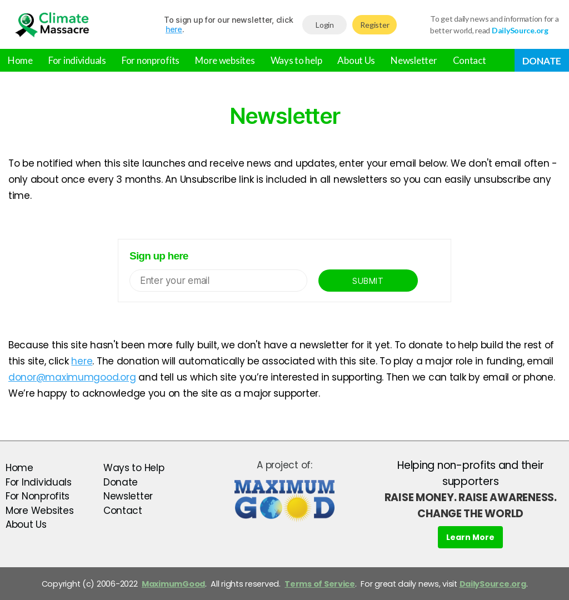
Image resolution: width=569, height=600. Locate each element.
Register (374, 24)
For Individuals (39, 482)
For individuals (77, 60)
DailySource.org (493, 583)
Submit (367, 281)
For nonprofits (150, 60)
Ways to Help (133, 467)
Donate (541, 61)
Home (20, 60)
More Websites (40, 510)
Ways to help (296, 60)
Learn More (470, 537)
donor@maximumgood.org (72, 377)
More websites (225, 60)
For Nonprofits (37, 496)
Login (325, 24)
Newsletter (414, 60)
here (174, 29)
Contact (469, 60)
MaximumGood (173, 583)
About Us (356, 60)
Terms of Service (319, 583)
